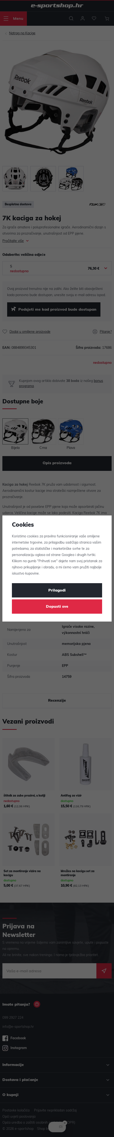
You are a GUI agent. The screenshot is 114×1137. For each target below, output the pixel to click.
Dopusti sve (57, 607)
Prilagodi (57, 590)
